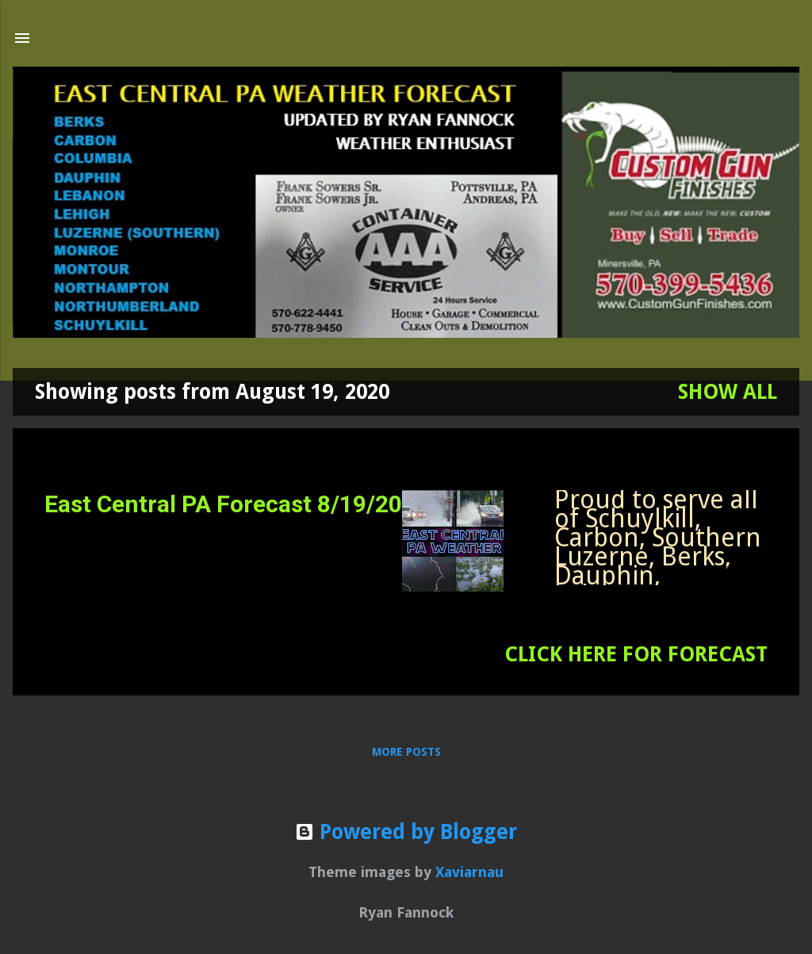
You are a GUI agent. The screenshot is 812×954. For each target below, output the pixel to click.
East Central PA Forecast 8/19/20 (223, 504)
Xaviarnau (469, 872)
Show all (727, 392)
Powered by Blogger (406, 832)
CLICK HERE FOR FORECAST (636, 654)
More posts (406, 751)
